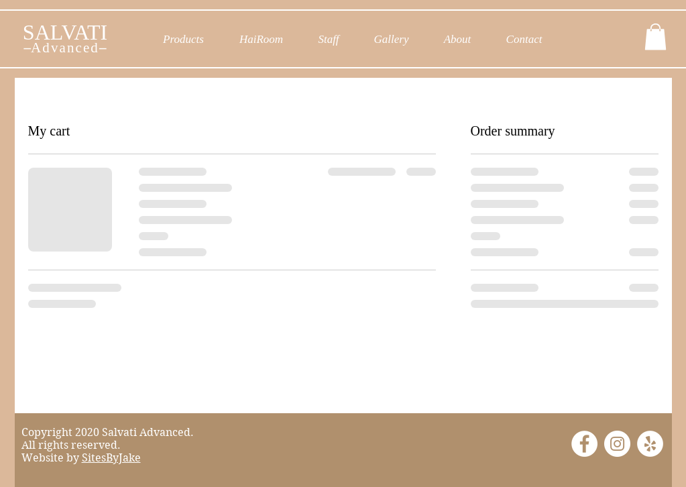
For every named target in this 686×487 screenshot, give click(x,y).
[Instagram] (617, 444)
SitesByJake (111, 457)
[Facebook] (584, 444)
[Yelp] (650, 444)
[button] (655, 36)
